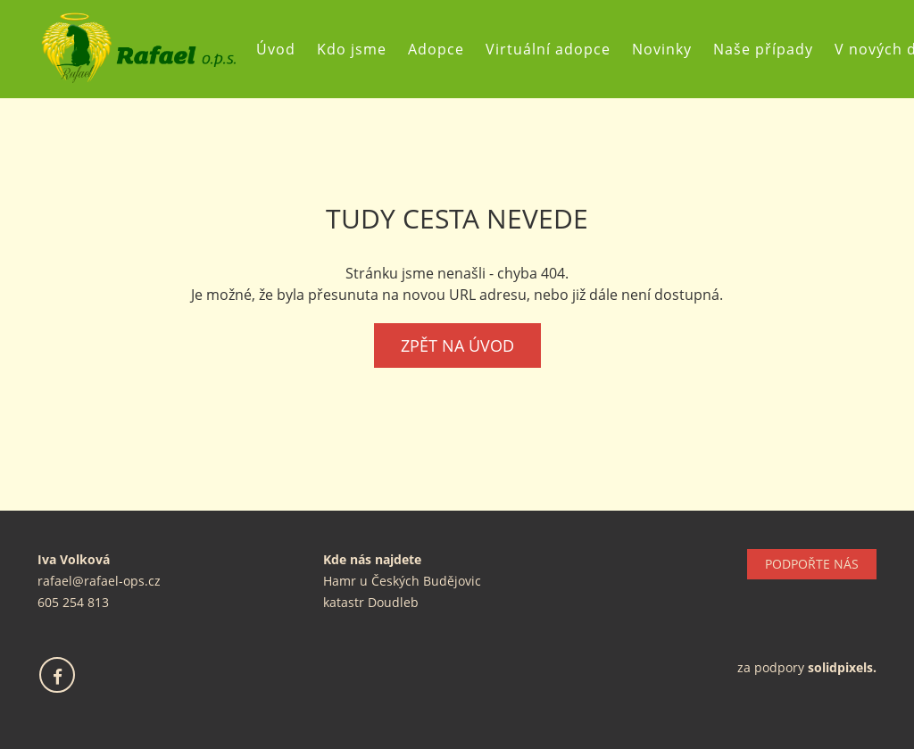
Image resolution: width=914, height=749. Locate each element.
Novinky (669, 49)
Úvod (283, 49)
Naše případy (770, 49)
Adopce (443, 49)
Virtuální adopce (555, 49)
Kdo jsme (359, 49)
